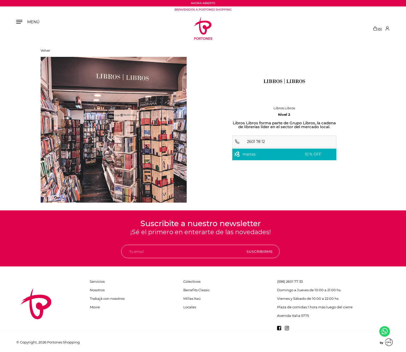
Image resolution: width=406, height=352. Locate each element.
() (377, 28)
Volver (45, 50)
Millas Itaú (192, 298)
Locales (189, 307)
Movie (95, 307)
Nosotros (97, 290)
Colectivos (191, 281)
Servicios (97, 281)
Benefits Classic (196, 290)
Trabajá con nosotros (107, 298)
